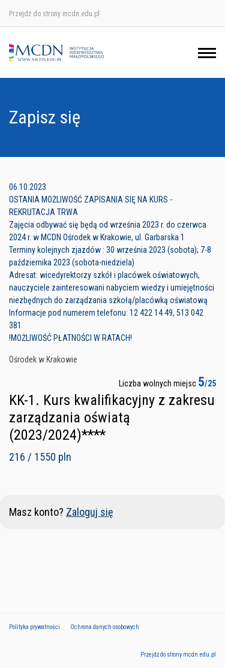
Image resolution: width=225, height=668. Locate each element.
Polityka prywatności (34, 627)
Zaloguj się (89, 512)
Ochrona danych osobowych (104, 627)
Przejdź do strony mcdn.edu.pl (54, 14)
